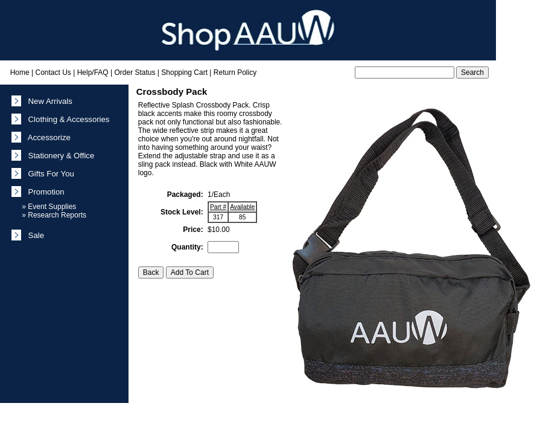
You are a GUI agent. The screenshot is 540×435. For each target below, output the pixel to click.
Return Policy (235, 72)
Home (20, 72)
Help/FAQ (93, 72)
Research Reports (57, 215)
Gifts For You (49, 173)
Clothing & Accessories (66, 119)
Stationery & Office (59, 155)
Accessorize (47, 137)
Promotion (44, 191)
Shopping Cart (184, 72)
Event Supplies (52, 206)
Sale (34, 235)
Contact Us (53, 72)
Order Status (134, 72)
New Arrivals (48, 101)
